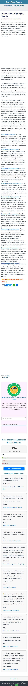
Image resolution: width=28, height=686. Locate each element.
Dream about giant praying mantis (10, 168)
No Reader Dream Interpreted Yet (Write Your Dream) (11, 18)
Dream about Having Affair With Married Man (13, 488)
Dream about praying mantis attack (10, 248)
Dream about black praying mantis (10, 196)
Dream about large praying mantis (10, 149)
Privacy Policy (14, 679)
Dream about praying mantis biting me (11, 183)
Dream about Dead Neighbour (10, 669)
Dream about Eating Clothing (10, 646)
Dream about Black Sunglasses (11, 610)
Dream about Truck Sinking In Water (12, 541)
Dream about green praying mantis (10, 229)
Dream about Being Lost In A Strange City (13, 564)
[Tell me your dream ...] (13, 418)
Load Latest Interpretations (14, 468)
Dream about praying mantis (8, 134)
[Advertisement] (14, 53)
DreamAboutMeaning (14, 2)
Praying (6, 377)
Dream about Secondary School (11, 631)
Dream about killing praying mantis (10, 214)
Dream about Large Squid (9, 525)
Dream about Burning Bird (9, 587)
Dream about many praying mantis (10, 263)
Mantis (8, 375)
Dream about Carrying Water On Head (12, 507)
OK (16, 685)
